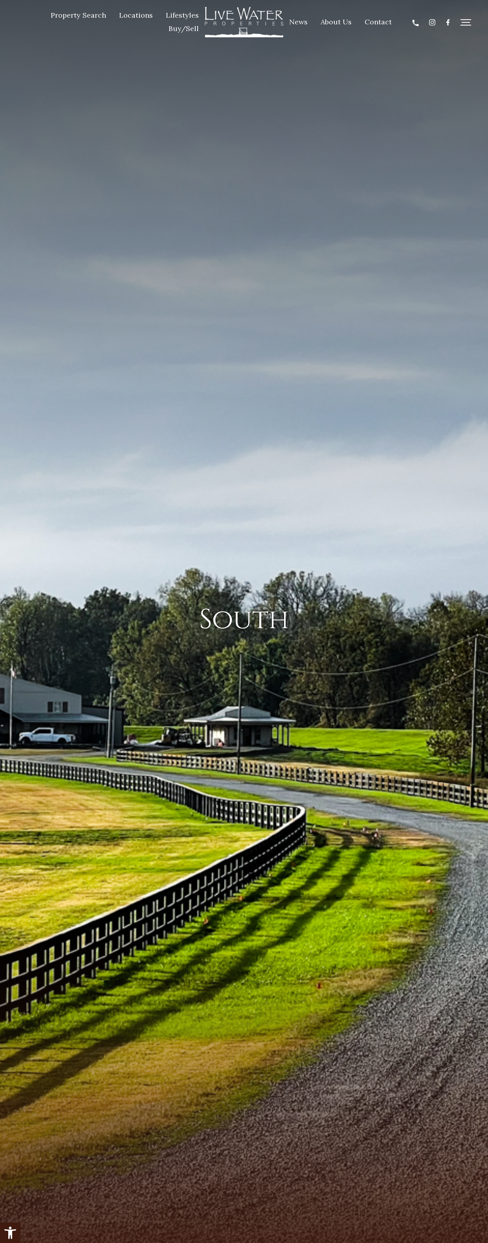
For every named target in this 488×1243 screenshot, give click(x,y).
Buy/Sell (184, 28)
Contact (378, 21)
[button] (10, 1233)
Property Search (78, 15)
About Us (336, 21)
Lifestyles (182, 15)
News (298, 21)
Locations (136, 15)
